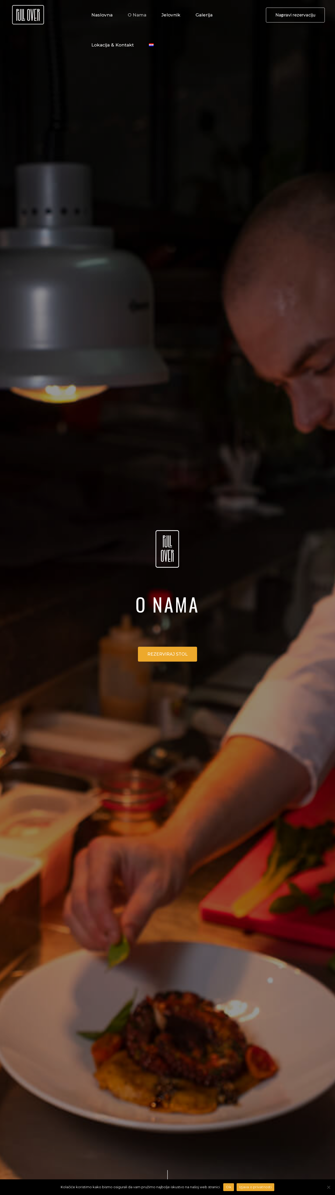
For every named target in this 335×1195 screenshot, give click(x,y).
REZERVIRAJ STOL (167, 654)
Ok (228, 1187)
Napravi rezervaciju (295, 15)
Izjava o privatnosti (255, 1187)
